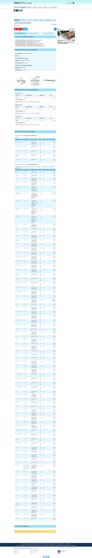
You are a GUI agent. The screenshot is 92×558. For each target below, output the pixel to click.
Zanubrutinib (25, 231)
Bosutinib (25, 224)
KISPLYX (16, 343)
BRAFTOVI (17, 228)
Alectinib (24, 175)
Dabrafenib (25, 451)
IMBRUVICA (17, 328)
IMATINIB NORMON (18, 324)
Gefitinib (24, 287)
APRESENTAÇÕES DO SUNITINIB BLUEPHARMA (26, 89)
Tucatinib (25, 475)
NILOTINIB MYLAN (18, 378)
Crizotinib (25, 506)
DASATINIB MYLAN (18, 256)
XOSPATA (17, 510)
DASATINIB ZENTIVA (18, 269)
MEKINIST (17, 365)
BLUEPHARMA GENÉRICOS (27, 65)
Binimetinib (25, 369)
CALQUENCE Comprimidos (17, 240)
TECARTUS (17, 465)
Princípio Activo (26, 139)
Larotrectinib (25, 491)
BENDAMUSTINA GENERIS (18, 201)
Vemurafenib (25, 514)
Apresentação (34, 139)
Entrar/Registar (70, 3)
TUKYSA (16, 475)
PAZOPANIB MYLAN (18, 394)
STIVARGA (17, 421)
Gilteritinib (25, 510)
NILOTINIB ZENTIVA (18, 386)
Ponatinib (25, 307)
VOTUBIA (17, 499)
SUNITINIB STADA (18, 150)
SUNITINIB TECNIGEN (17, 156)
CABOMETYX (17, 235)
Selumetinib (25, 350)
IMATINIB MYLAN (18, 320)
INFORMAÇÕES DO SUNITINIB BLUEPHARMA (26, 49)
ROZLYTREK (17, 406)
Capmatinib (25, 447)
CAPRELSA (17, 243)
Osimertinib (25, 454)
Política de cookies (33, 551)
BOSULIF (16, 224)
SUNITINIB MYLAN (18, 146)
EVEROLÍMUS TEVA (18, 282)
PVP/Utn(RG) (52, 139)
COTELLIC (17, 248)
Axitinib (24, 332)
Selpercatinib (25, 402)
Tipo (40, 139)
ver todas (72, 29)
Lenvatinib (25, 343)
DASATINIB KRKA (18, 252)
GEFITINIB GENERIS (18, 291)
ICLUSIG (16, 307)
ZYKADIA (16, 518)
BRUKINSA (17, 231)
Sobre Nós (16, 551)
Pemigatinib (25, 398)
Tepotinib (25, 471)
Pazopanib (25, 394)
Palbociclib (25, 304)
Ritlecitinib (25, 357)
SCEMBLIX (17, 413)
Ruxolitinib (25, 336)
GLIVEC (16, 299)
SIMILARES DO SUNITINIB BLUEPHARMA (25, 131)
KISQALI (16, 346)
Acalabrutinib (25, 239)
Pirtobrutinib (25, 339)
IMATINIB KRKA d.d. (18, 315)
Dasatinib (25, 252)
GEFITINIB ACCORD (18, 287)
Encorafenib (25, 228)
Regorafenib (25, 421)
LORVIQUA (17, 361)
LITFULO (16, 357)
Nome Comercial (18, 139)
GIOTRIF (16, 295)
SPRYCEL (16, 417)
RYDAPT (16, 409)
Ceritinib (24, 518)
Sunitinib (26, 58)
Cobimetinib (25, 248)
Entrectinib (25, 406)
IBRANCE (16, 304)
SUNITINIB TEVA (18, 159)
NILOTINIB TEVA (18, 382)
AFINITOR (17, 172)
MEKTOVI (17, 369)
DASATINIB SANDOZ (18, 260)
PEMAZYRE (17, 398)
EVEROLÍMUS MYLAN (17, 275)
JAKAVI (16, 336)
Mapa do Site (16, 550)
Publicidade (16, 553)
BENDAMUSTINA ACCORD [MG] (18, 194)
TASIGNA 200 (17, 461)
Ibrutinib (24, 328)
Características (46, 139)
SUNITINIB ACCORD (18, 141)
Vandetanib (25, 243)
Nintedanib (25, 391)
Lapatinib (25, 479)
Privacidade (32, 553)
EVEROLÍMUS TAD (18, 278)
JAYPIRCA (17, 339)
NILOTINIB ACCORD (18, 373)
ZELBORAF (17, 514)
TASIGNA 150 (17, 458)
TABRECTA (17, 447)
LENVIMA (17, 354)
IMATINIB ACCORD (18, 311)
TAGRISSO (17, 454)
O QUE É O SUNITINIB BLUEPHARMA (24, 36)
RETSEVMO (17, 402)
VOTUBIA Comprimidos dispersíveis (17, 503)
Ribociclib (25, 346)
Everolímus (25, 172)
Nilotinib (24, 373)
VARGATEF (17, 483)
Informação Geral (20, 33)
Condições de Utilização (34, 550)
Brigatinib (25, 178)
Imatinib (24, 299)
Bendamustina (26, 186)
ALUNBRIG (17, 178)
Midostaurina (25, 409)
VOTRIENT (17, 494)
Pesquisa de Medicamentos (48, 33)
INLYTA (16, 332)
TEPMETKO (17, 471)
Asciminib (25, 413)
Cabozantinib (25, 235)
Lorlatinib (25, 361)
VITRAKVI (17, 491)
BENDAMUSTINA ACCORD (18, 187)
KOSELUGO (17, 350)
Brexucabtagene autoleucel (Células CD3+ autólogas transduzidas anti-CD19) (26, 467)
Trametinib (25, 365)
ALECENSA (17, 175)
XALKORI (16, 506)
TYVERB (16, 479)
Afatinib (24, 295)
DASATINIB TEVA (18, 265)
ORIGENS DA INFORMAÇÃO (21, 526)
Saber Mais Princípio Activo (33, 33)
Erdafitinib (25, 182)
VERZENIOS (17, 487)
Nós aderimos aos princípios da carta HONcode (64, 551)
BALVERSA (17, 182)
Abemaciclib (25, 487)
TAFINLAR (17, 451)
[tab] (35, 37)
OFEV (16, 391)
